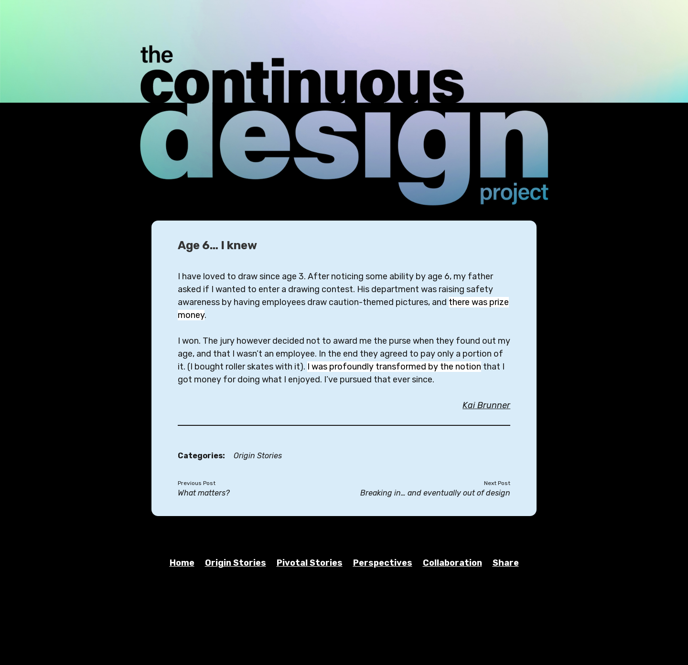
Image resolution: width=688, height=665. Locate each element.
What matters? (204, 492)
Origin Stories (258, 455)
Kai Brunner (486, 405)
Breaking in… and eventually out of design (435, 492)
